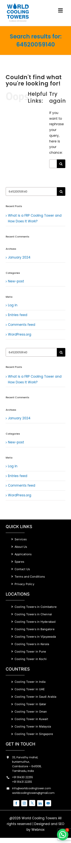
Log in (12, 305)
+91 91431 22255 (22, 782)
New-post (16, 281)
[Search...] (53, 163)
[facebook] (16, 803)
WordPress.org (19, 334)
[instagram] (24, 803)
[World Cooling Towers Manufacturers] (18, 4)
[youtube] (48, 803)
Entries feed (17, 315)
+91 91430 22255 (22, 777)
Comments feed (21, 324)
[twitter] (32, 803)
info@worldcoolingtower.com (31, 788)
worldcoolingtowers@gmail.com (33, 793)
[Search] (61, 163)
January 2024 (19, 257)
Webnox (37, 829)
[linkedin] (40, 803)
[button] (62, 834)
